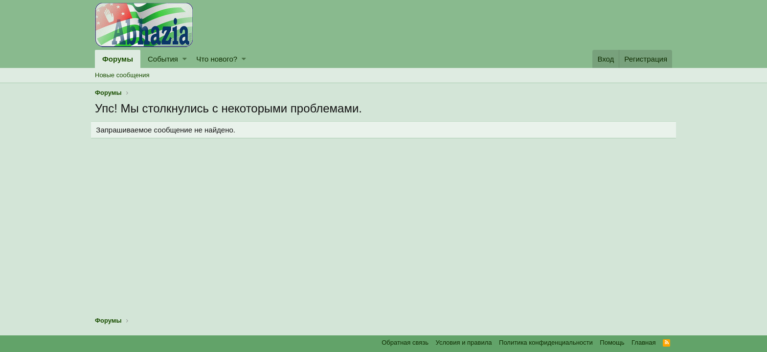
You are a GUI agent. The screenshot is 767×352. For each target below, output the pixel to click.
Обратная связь (405, 342)
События (163, 59)
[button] (184, 59)
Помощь (612, 342)
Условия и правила (464, 342)
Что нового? (216, 59)
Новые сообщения (122, 75)
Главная (643, 342)
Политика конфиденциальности (546, 342)
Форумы (117, 59)
